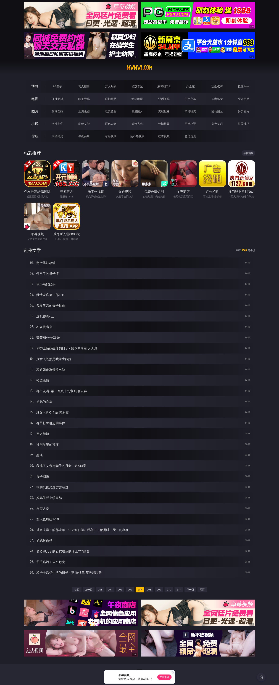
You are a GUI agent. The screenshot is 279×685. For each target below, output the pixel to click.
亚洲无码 (57, 99)
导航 (34, 136)
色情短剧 (190, 136)
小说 (34, 123)
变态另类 (243, 99)
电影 (34, 98)
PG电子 (57, 86)
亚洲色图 (84, 111)
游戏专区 (137, 86)
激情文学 (57, 124)
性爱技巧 (243, 124)
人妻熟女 (217, 99)
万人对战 (110, 86)
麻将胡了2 (163, 86)
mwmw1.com (139, 67)
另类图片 (243, 111)
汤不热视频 (137, 136)
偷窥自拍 (57, 111)
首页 (76, 589)
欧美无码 (84, 99)
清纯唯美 (190, 111)
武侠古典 (137, 124)
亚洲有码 (164, 99)
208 (149, 589)
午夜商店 (84, 136)
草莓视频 (110, 136)
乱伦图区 (217, 111)
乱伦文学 (84, 124)
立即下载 (164, 677)
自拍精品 (110, 99)
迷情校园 (164, 124)
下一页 (190, 589)
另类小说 (190, 124)
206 (130, 589)
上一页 (88, 589)
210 (169, 589)
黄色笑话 (217, 124)
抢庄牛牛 (243, 86)
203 (100, 589)
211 (179, 589)
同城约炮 (57, 136)
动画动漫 (137, 99)
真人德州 (84, 86)
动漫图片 (137, 111)
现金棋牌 (217, 86)
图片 (34, 111)
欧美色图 (110, 111)
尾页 (202, 589)
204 (110, 589)
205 (120, 589)
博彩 (34, 86)
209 (159, 589)
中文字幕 (190, 99)
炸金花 (190, 86)
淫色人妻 (110, 124)
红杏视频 (164, 136)
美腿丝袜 (164, 111)
